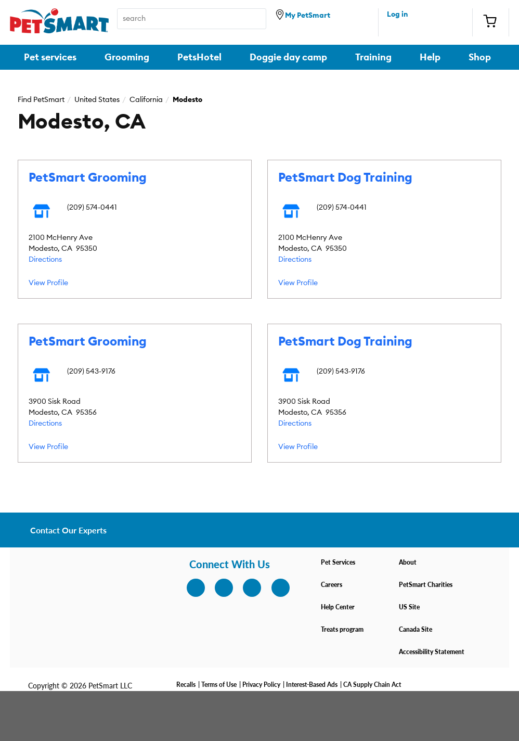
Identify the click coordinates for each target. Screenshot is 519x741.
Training (373, 57)
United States (97, 100)
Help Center (338, 607)
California (146, 100)
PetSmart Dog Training (345, 178)
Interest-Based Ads (312, 684)
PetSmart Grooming (88, 178)
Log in (397, 14)
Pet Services (338, 562)
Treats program (342, 629)
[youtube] (274, 587)
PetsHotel (199, 57)
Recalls (186, 684)
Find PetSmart (41, 100)
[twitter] (246, 587)
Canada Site (415, 629)
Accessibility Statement (431, 651)
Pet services (50, 57)
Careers (331, 584)
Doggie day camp (288, 57)
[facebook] (218, 587)
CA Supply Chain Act (372, 684)
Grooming (127, 57)
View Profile (48, 283)
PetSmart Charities (425, 584)
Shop (480, 57)
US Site (409, 607)
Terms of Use (219, 684)
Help (430, 57)
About (408, 562)
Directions (45, 259)
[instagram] (190, 587)
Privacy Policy (261, 684)
